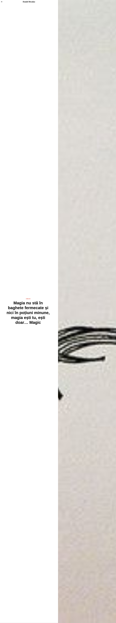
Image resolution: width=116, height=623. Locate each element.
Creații (28, 298)
